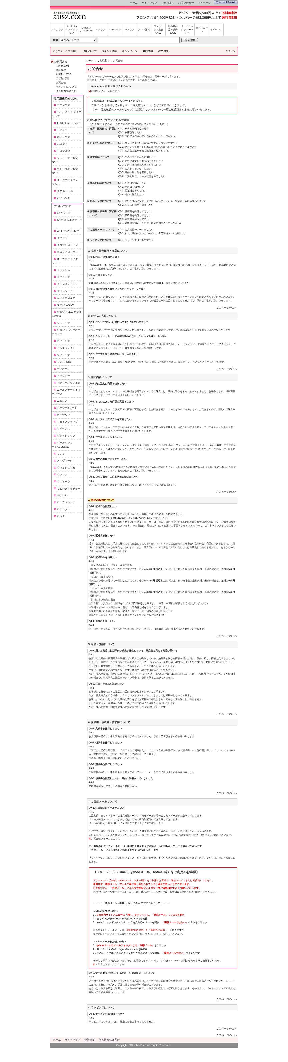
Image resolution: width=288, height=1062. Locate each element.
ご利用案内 (167, 2)
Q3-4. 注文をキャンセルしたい (134, 168)
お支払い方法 (63, 74)
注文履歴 (163, 51)
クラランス (63, 269)
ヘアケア (100, 29)
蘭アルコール (202, 29)
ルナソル (62, 495)
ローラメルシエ (66, 502)
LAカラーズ (64, 212)
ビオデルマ (63, 414)
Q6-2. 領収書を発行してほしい (134, 215)
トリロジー (63, 375)
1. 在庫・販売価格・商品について (107, 250)
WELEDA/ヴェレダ (68, 231)
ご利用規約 (62, 65)
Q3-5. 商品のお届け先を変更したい (108, 459)
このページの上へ (226, 307)
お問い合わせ (186, 2)
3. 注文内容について (100, 377)
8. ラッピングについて (101, 1007)
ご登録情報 (62, 78)
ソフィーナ (63, 354)
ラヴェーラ (63, 481)
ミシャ (61, 453)
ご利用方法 (60, 61)
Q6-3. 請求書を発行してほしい (134, 219)
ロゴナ (61, 516)
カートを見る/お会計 (226, 2)
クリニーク (63, 276)
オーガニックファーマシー (187, 29)
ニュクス (62, 400)
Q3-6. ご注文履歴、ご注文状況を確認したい (142, 176)
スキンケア (57, 29)
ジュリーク (63, 322)
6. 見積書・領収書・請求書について (109, 722)
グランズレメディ (67, 283)
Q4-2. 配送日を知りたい (131, 186)
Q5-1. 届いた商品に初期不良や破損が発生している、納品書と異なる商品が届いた (162, 201)
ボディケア (115, 29)
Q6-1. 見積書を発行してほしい (134, 211)
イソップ (62, 237)
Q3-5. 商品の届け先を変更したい (136, 172)
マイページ (204, 2)
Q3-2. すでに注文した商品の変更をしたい (140, 161)
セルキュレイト (66, 347)
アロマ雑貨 (144, 29)
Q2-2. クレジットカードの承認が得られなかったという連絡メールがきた (157, 146)
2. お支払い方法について (102, 315)
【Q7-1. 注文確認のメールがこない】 (113, 109)
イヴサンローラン (67, 244)
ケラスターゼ (65, 290)
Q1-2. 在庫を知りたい (130, 132)
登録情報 (148, 51)
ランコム (62, 474)
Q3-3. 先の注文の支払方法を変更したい (139, 164)
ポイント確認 (109, 51)
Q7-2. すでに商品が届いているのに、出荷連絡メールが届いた (151, 233)
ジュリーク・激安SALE (158, 29)
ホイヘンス (216, 29)
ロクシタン (63, 509)
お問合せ (61, 82)
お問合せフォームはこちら (105, 91)
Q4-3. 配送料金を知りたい (132, 190)
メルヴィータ (65, 460)
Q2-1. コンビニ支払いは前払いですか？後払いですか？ (148, 143)
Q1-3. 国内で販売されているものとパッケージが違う (146, 136)
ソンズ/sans (64, 361)
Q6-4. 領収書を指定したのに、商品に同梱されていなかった (150, 223)
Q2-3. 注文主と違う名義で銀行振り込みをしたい (144, 150)
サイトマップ (149, 2)
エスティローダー (67, 251)
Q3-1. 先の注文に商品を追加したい (137, 157)
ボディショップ (66, 435)
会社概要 (89, 1039)
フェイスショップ (67, 421)
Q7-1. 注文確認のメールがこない (136, 229)
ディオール (63, 368)
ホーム (134, 2)
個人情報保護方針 (66, 90)
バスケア (129, 29)
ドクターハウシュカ (68, 382)
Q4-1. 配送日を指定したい (132, 183)
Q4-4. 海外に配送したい (131, 194)
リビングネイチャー (68, 488)
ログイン (230, 51)
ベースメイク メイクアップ (71, 29)
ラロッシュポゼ (66, 467)
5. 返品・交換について (101, 644)
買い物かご (89, 51)
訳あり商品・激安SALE (173, 29)
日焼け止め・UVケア (86, 29)
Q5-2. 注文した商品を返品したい (136, 204)
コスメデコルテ (66, 297)
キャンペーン (130, 51)
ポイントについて (66, 86)
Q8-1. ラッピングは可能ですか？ (136, 240)
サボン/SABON (66, 304)
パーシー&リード (67, 407)
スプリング (63, 340)
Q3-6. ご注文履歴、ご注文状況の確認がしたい (114, 476)
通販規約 (61, 70)
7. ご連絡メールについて (102, 801)
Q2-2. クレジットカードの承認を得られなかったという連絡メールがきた (128, 336)
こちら (118, 615)
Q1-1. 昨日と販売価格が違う (133, 128)
